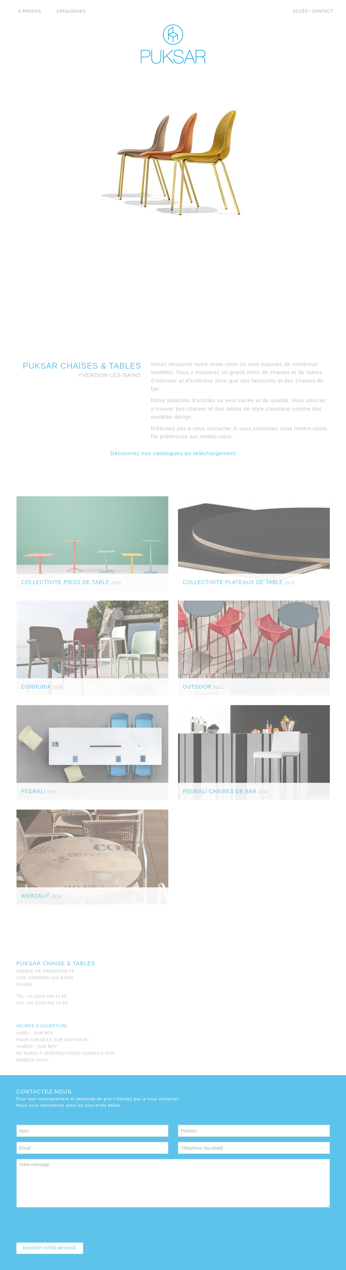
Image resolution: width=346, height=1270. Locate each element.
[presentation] (65, 1225)
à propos (29, 11)
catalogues (71, 11)
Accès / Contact (313, 11)
